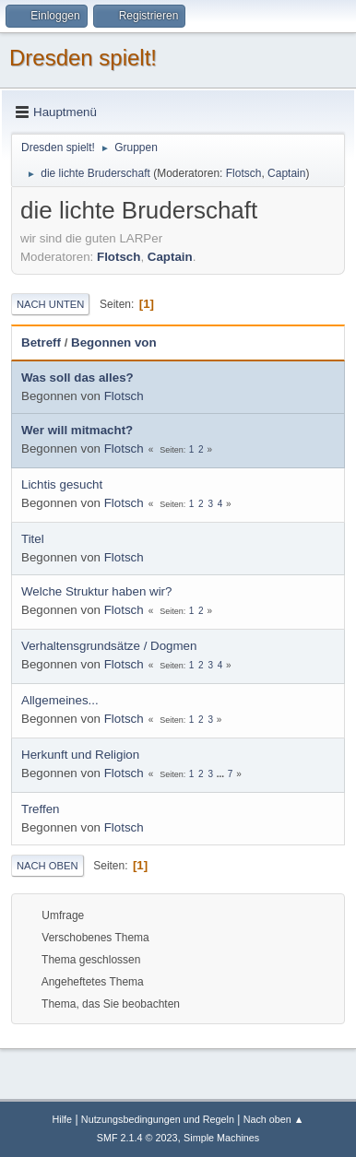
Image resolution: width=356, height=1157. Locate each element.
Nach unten (50, 304)
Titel (32, 539)
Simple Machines (221, 1137)
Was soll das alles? (77, 377)
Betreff (41, 342)
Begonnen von (114, 342)
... (222, 774)
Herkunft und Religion (80, 754)
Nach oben (47, 865)
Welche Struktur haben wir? (96, 591)
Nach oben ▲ (273, 1119)
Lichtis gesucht (61, 484)
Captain (286, 173)
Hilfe (62, 1119)
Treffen (40, 809)
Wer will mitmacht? (77, 430)
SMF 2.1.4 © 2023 (137, 1137)
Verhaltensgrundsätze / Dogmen (108, 646)
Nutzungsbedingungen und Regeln (157, 1119)
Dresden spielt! (83, 57)
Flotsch (244, 173)
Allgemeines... (60, 700)
